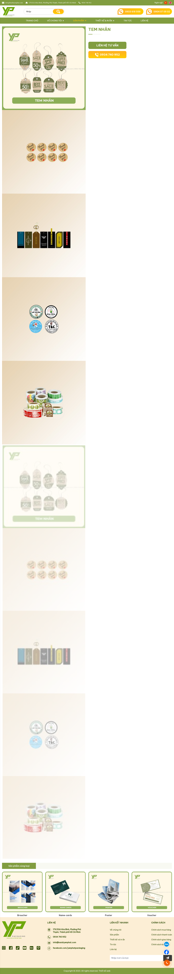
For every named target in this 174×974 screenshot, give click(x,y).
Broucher (22, 915)
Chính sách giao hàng (161, 939)
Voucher (151, 915)
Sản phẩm (78, 20)
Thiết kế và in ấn (117, 939)
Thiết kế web (104, 971)
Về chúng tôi (55, 20)
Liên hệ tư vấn (107, 45)
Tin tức (128, 20)
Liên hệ (144, 20)
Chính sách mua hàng (161, 930)
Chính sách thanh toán (161, 934)
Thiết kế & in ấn (105, 20)
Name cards (65, 915)
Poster (108, 915)
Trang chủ (32, 20)
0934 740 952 (107, 55)
